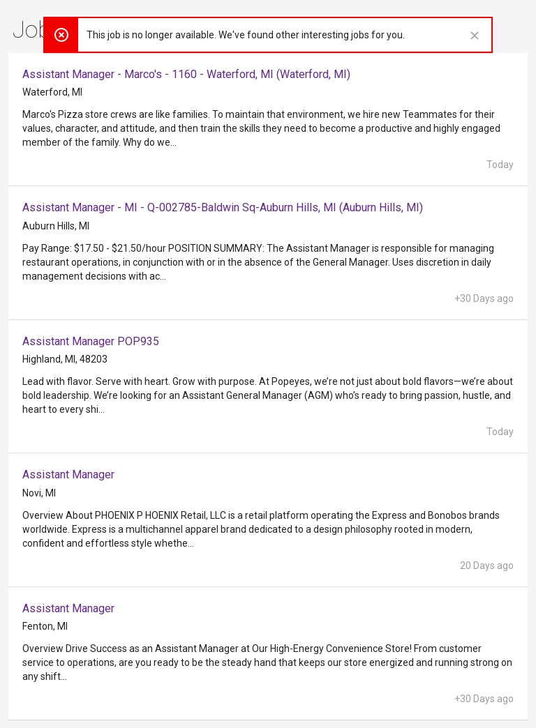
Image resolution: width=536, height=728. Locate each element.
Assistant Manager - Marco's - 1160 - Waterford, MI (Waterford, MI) (186, 74)
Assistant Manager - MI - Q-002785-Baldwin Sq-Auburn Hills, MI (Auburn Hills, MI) (222, 207)
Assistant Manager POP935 (90, 341)
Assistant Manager (68, 474)
